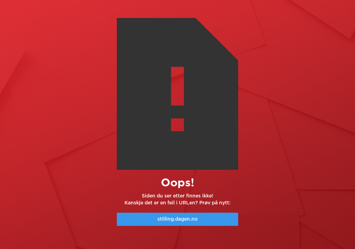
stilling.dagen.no (177, 219)
